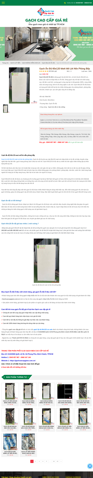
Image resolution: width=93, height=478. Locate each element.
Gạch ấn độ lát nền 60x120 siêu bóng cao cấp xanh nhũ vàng (64, 427)
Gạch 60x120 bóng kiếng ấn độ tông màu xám (28, 401)
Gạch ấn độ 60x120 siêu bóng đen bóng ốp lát (64, 401)
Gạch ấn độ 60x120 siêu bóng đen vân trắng (83, 401)
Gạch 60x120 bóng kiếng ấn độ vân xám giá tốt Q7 (46, 401)
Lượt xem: (84, 71)
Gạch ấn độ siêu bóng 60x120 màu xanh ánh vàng (46, 427)
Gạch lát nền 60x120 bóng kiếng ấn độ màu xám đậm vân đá (10, 401)
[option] (19, 85)
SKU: (68, 71)
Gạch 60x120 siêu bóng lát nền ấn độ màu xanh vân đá (83, 427)
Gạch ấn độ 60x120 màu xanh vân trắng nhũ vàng (28, 427)
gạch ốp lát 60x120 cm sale (43, 329)
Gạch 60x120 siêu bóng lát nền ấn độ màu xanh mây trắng (10, 452)
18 (53, 461)
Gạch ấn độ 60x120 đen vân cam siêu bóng (10, 427)
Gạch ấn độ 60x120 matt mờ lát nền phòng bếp (16, 159)
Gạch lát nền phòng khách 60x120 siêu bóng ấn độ (28, 452)
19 (57, 461)
